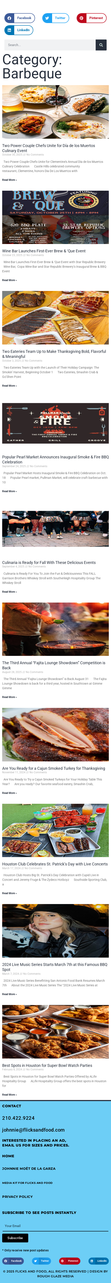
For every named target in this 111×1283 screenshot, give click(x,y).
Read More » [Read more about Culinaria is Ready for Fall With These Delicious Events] (9, 591)
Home (8, 1156)
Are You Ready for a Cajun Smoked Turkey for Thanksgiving (53, 768)
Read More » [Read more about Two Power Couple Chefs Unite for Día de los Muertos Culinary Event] (9, 179)
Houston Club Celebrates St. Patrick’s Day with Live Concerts (55, 864)
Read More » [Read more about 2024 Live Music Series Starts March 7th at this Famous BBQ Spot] (9, 994)
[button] (19, 18)
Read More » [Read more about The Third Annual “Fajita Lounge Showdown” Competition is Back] (9, 697)
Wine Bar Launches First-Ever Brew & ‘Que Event (44, 251)
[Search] (101, 44)
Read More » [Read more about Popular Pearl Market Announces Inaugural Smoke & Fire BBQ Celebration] (9, 491)
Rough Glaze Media (55, 1276)
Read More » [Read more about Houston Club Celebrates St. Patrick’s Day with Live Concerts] (9, 893)
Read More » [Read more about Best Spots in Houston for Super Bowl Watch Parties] (9, 1094)
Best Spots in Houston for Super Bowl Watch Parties (47, 1065)
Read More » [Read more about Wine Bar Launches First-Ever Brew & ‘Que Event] (9, 280)
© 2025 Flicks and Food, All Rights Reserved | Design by (55, 1271)
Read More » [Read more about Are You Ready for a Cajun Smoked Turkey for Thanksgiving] (9, 793)
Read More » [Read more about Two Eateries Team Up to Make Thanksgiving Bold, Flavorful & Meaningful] (9, 385)
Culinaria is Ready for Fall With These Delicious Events (49, 562)
